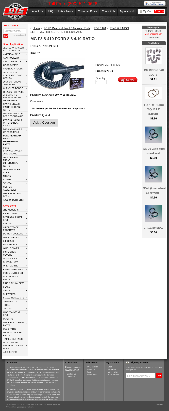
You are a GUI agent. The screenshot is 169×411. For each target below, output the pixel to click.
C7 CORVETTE (10, 65)
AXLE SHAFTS (10, 352)
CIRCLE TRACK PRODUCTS (11, 228)
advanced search (20, 35)
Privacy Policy (113, 374)
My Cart (153, 11)
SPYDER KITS (10, 301)
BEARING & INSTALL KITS (13, 218)
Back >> (35, 52)
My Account (127, 11)
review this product (74, 108)
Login (110, 367)
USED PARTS (10, 329)
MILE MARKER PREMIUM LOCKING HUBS (13, 345)
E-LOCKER (8, 241)
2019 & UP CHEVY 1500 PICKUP (12, 83)
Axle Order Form (13, 200)
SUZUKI (7, 179)
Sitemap (159, 404)
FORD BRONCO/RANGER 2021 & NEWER (12, 151)
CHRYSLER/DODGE (13, 88)
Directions (71, 376)
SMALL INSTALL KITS (13, 297)
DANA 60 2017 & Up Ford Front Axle (13, 114)
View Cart (112, 369)
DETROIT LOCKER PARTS (12, 334)
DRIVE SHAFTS (10, 237)
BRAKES (7, 223)
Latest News (65, 11)
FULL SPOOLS (10, 244)
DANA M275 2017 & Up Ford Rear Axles (12, 123)
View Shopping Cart (153, 34)
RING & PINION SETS (13, 283)
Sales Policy (113, 372)
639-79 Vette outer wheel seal (154, 151)
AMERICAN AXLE (11, 54)
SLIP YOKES (9, 294)
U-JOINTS (8, 319)
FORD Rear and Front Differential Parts (12, 140)
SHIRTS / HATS (10, 262)
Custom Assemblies (10, 188)
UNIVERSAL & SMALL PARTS (14, 324)
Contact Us (108, 11)
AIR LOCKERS (10, 213)
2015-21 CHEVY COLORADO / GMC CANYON (12, 75)
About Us (37, 11)
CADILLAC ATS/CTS (13, 68)
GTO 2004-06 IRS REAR (11, 171)
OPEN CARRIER (11, 265)
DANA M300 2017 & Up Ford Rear (12, 130)
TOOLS (6, 305)
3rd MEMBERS (11, 210)
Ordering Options (153, 37)
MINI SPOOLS (10, 258)
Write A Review (65, 95)
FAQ (50, 11)
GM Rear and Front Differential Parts (10, 161)
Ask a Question (44, 122)
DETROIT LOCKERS (13, 233)
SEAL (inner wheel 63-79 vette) (154, 190)
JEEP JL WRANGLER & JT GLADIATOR (13, 49)
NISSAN (7, 176)
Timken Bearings (13, 339)
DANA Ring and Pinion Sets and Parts (12, 107)
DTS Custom (92, 367)
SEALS (6, 287)
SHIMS (6, 290)
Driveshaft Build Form (13, 194)
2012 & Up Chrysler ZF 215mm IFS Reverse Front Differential (14, 96)
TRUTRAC (8, 308)
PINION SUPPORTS (13, 269)
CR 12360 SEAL (153, 227)
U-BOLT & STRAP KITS (11, 313)
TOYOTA (7, 183)
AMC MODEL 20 (11, 58)
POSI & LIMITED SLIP (13, 273)
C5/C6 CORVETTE (12, 61)
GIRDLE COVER (11, 248)
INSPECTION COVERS (9, 253)
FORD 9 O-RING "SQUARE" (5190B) (154, 109)
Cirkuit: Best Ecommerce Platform (20, 407)
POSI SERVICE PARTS (10, 278)
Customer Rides (87, 11)
